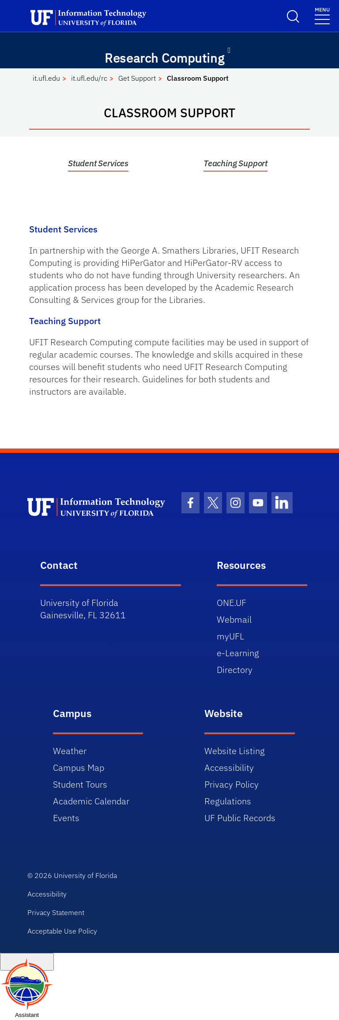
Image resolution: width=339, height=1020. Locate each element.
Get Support (137, 78)
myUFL (230, 636)
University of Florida (85, 875)
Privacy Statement (55, 912)
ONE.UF (231, 603)
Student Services (98, 163)
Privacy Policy (231, 784)
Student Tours (80, 784)
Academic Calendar (91, 801)
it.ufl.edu (46, 78)
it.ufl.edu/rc (89, 78)
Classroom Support (198, 78)
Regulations (227, 801)
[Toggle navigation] (322, 15)
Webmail (234, 619)
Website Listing (234, 751)
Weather (70, 751)
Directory (234, 670)
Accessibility (229, 767)
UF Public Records (239, 818)
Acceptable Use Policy (62, 931)
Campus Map (78, 767)
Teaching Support (235, 163)
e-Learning (238, 653)
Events (66, 818)
